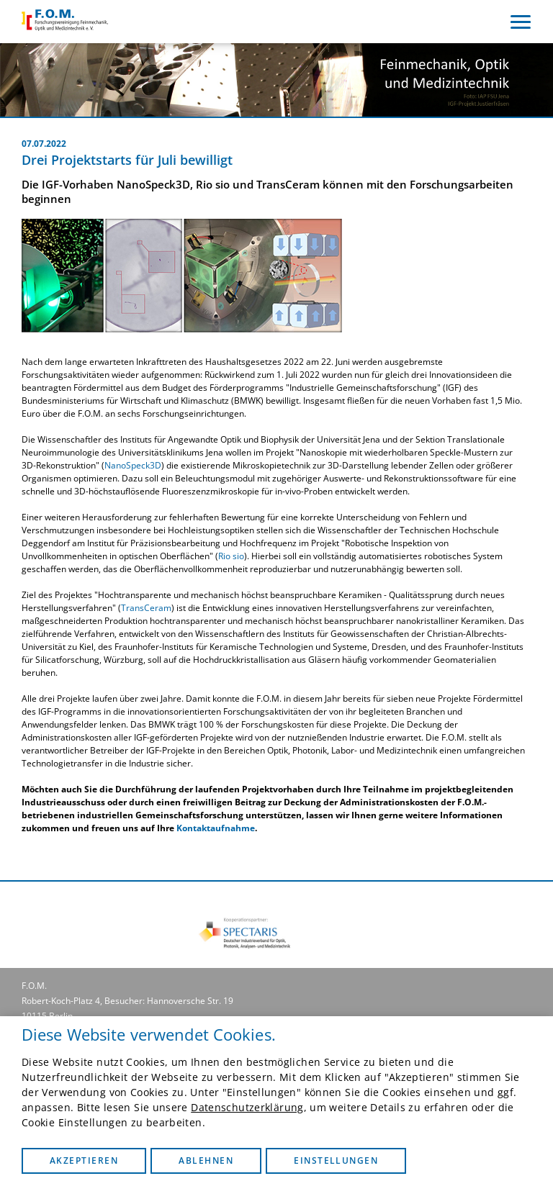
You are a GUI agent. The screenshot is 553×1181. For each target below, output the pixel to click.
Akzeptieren (84, 1160)
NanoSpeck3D (132, 465)
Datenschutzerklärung (247, 1107)
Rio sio (231, 556)
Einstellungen (336, 1160)
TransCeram (146, 608)
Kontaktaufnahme (215, 828)
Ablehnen (206, 1160)
